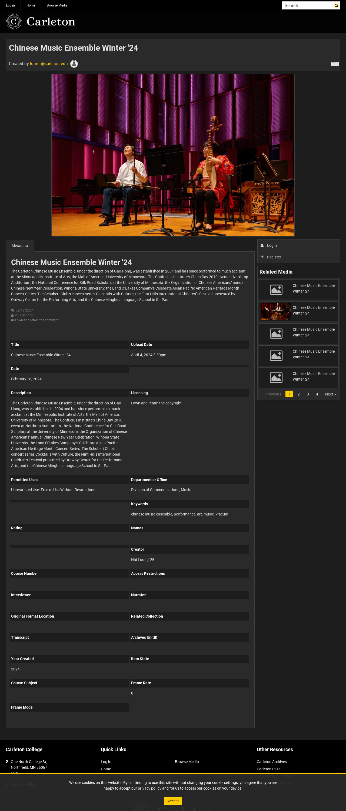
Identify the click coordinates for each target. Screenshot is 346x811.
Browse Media (57, 5)
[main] (173, 386)
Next (330, 394)
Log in (10, 5)
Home (30, 5)
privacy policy (149, 788)
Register (271, 256)
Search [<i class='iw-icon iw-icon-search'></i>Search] (337, 5)
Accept (173, 800)
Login (269, 245)
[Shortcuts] (335, 63)
